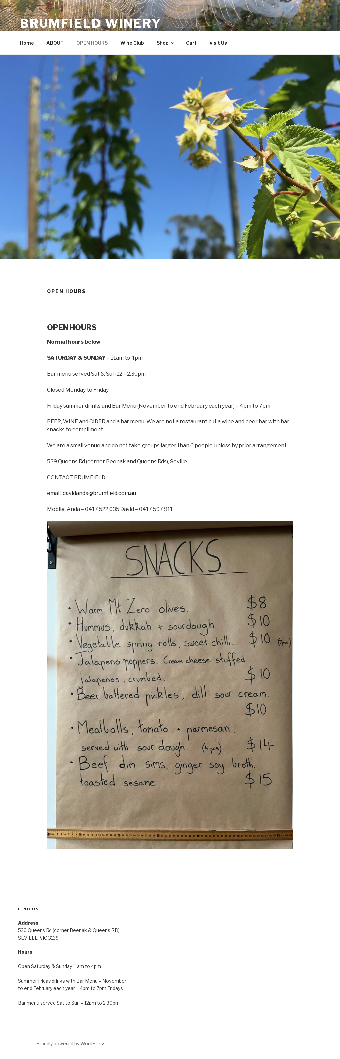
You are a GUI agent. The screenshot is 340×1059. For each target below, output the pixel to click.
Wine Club (132, 43)
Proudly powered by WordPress (71, 1043)
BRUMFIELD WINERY (91, 23)
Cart (191, 43)
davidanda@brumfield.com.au (99, 493)
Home (27, 43)
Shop (166, 43)
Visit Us (218, 43)
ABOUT (55, 43)
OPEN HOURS (92, 43)
